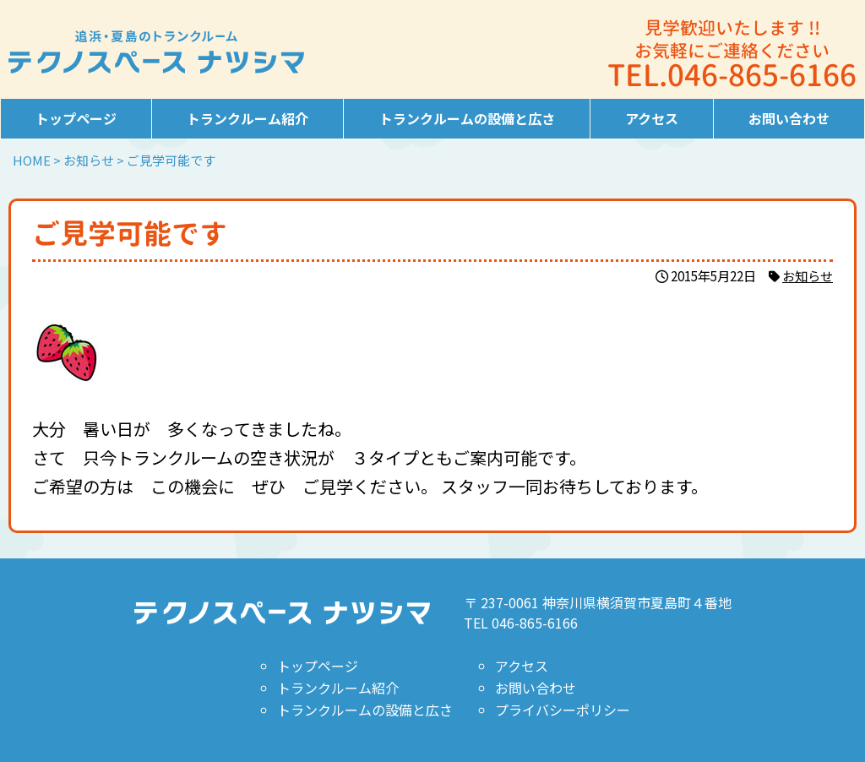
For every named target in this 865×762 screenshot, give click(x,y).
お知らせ (807, 275)
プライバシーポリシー (562, 709)
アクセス (651, 118)
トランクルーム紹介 (247, 118)
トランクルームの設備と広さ (467, 118)
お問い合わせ (789, 118)
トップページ (76, 118)
